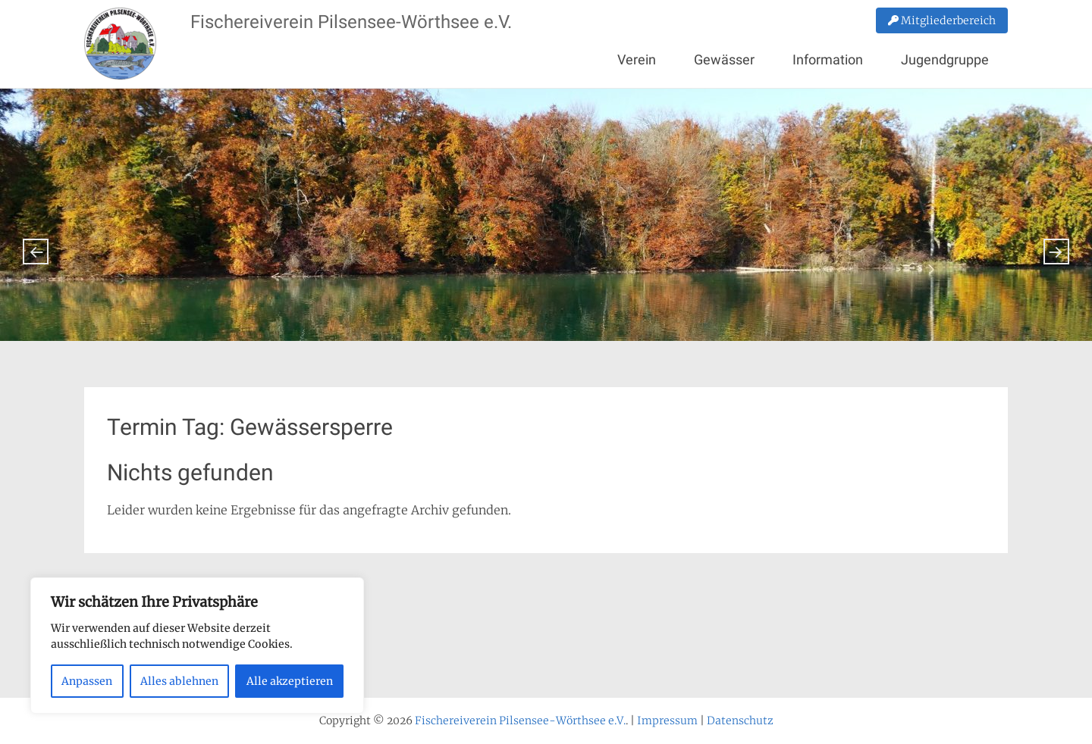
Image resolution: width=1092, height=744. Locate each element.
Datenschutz (740, 720)
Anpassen (86, 681)
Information (827, 59)
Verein (636, 59)
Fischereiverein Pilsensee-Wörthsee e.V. (351, 22)
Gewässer (724, 59)
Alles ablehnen (179, 681)
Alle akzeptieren (289, 681)
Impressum (667, 720)
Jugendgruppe (945, 59)
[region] (197, 645)
